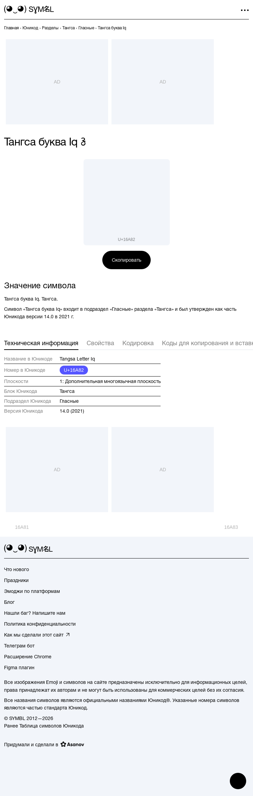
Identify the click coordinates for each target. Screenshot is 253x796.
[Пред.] (16, 527)
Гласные (69, 401)
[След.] (236, 527)
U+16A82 (74, 370)
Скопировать (126, 260)
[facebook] (245, 549)
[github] (232, 549)
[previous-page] (11, 28)
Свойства (100, 343)
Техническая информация (41, 343)
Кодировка (138, 343)
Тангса (67, 391)
